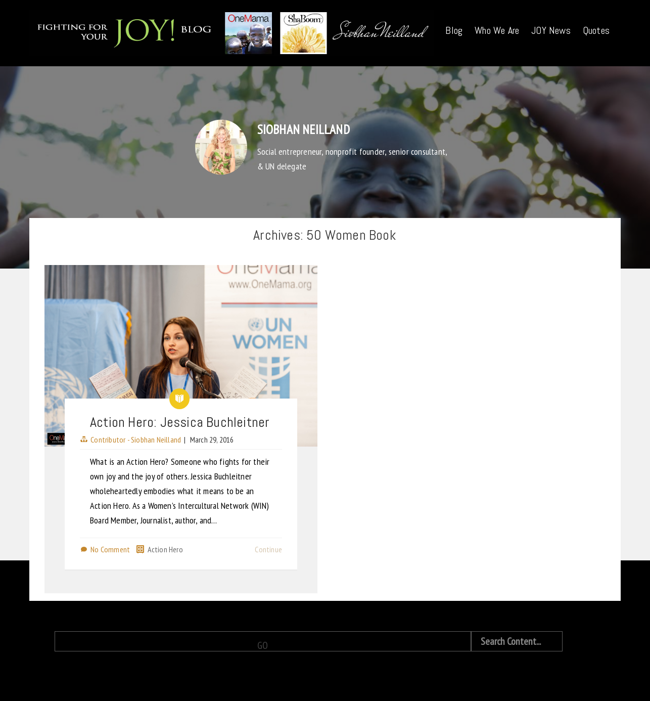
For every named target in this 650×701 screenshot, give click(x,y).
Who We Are (497, 30)
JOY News (551, 30)
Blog (453, 30)
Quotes (596, 30)
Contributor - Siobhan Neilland (135, 439)
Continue (268, 549)
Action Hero (165, 549)
